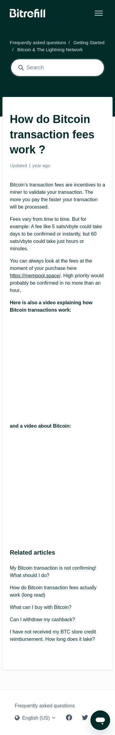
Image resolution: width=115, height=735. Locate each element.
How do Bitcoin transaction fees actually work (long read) (53, 591)
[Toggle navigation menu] (98, 13)
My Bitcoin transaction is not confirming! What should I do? (53, 571)
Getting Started (89, 42)
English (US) (35, 718)
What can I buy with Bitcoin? (40, 607)
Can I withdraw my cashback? (42, 619)
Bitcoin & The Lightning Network (49, 49)
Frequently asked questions (38, 42)
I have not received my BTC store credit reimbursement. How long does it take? (53, 635)
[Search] (57, 68)
